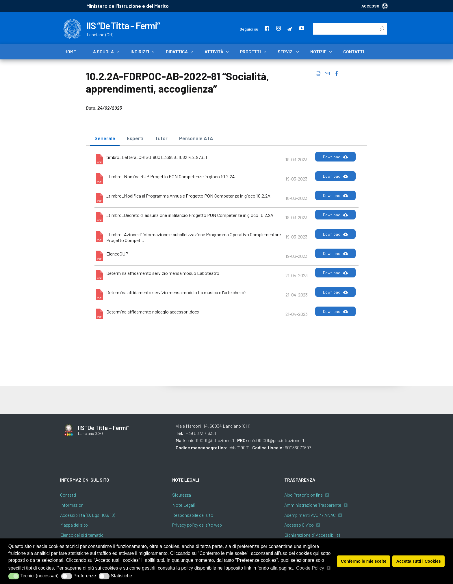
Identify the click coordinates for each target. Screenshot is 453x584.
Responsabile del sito (192, 515)
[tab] (105, 138)
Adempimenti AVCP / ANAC (310, 515)
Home (70, 51)
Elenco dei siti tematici (82, 535)
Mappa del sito (74, 524)
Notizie (318, 51)
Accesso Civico (299, 524)
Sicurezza (181, 494)
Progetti (250, 51)
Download (335, 156)
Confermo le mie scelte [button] (364, 561)
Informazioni (72, 505)
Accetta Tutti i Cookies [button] (418, 561)
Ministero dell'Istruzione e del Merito (127, 6)
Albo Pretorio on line (303, 494)
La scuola (102, 51)
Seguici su (249, 29)
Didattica (177, 51)
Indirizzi (140, 51)
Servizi (286, 51)
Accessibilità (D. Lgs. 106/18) (87, 515)
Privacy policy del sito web (197, 524)
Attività (214, 51)
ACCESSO (374, 5)
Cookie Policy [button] (310, 568)
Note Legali (183, 505)
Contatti (353, 51)
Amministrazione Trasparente (312, 505)
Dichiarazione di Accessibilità (312, 535)
